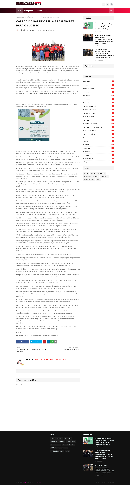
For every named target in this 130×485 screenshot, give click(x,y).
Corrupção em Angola (99, 123)
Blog (24, 482)
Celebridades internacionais (59, 448)
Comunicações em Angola (99, 109)
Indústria (95, 176)
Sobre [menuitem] (48, 11)
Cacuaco (61, 442)
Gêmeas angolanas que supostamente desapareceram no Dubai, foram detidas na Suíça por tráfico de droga (104, 39)
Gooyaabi (38, 482)
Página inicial (20, 17)
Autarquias (99, 99)
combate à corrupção (57, 451)
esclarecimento (99, 158)
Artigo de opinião (99, 88)
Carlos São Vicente (68, 445)
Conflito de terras (99, 113)
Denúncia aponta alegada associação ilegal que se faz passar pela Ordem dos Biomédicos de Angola (104, 26)
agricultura (99, 155)
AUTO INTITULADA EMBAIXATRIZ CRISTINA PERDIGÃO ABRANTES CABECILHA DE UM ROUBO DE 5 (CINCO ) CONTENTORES (104, 53)
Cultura (99, 137)
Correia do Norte (99, 116)
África (99, 162)
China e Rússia (99, 102)
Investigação (104, 176)
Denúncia (99, 144)
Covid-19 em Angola (99, 130)
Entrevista (99, 151)
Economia (99, 148)
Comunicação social (99, 106)
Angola (99, 85)
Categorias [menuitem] (28, 11)
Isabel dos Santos (89, 179)
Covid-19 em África (99, 134)
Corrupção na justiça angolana (99, 127)
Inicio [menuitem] (20, 11)
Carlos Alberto (71, 442)
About (103, 482)
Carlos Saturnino (55, 445)
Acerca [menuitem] (39, 11)
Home (97, 482)
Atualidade (99, 95)
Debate (99, 141)
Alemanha (99, 81)
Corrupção (99, 120)
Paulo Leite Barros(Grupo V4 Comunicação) (33, 30)
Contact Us (110, 482)
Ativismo (99, 92)
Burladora (54, 442)
